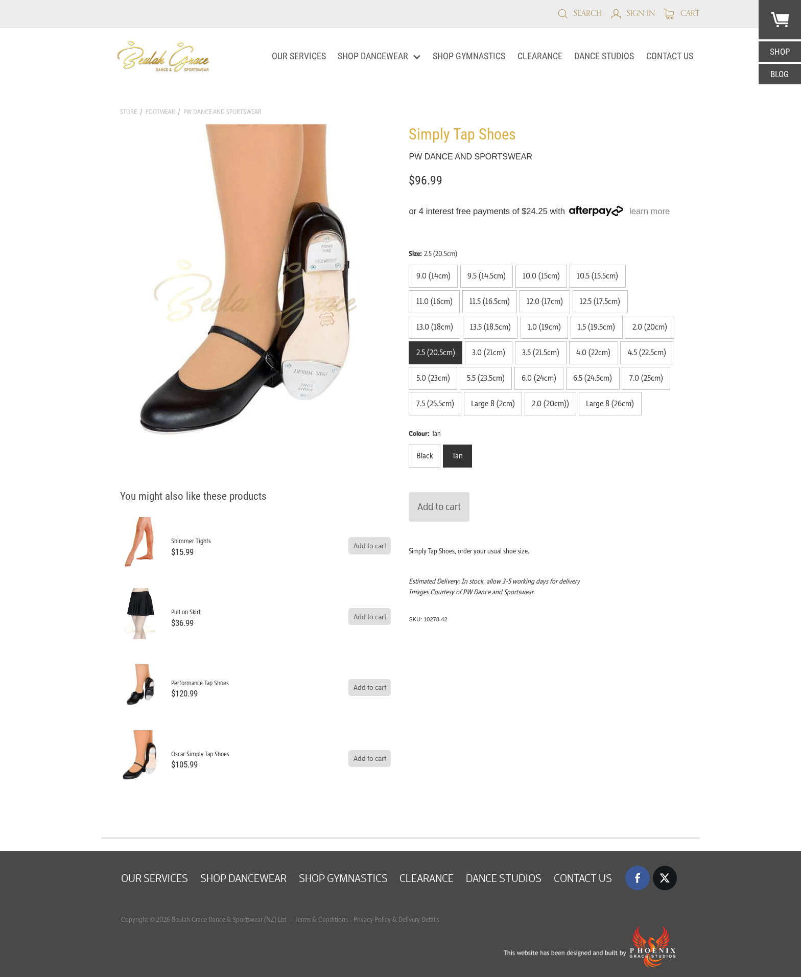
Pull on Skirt (186, 612)
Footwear (160, 111)
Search (579, 13)
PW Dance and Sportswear (222, 111)
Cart (682, 13)
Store (128, 111)
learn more (649, 211)
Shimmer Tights (191, 541)
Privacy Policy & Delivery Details (396, 919)
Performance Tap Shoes (200, 683)
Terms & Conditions (321, 919)
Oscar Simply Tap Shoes (200, 754)
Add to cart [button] (439, 506)
